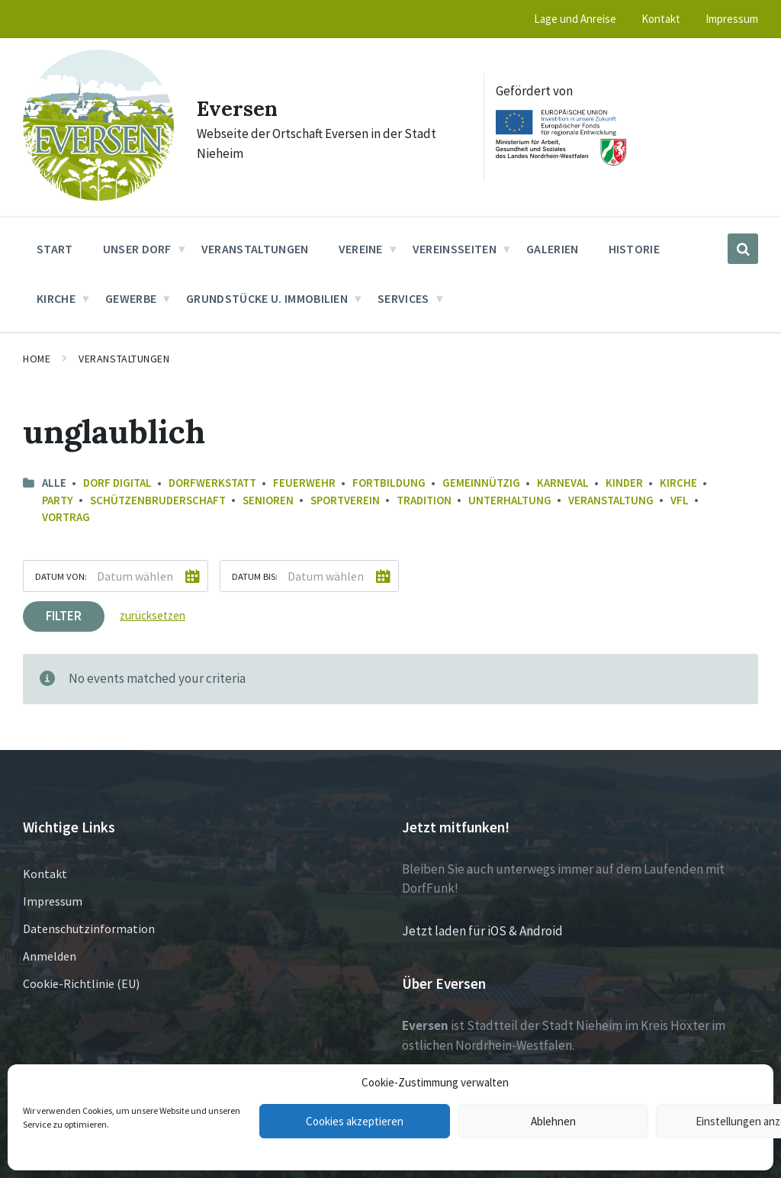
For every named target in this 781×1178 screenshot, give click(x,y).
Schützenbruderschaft (158, 500)
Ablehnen (553, 1121)
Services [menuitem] (403, 298)
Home (36, 358)
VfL (679, 500)
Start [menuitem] (55, 248)
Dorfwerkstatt (212, 482)
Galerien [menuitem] (552, 248)
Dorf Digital (117, 482)
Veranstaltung (611, 500)
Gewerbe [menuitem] (130, 298)
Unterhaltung (509, 500)
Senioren (268, 500)
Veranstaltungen (124, 358)
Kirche (678, 482)
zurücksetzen (152, 615)
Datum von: (61, 576)
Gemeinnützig (481, 482)
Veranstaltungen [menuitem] (255, 248)
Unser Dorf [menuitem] (137, 248)
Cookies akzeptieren (354, 1121)
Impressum (52, 901)
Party (57, 500)
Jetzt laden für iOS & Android (482, 930)
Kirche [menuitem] (56, 298)
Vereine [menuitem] (361, 248)
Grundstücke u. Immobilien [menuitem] (267, 298)
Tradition (424, 500)
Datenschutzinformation (89, 928)
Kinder (624, 482)
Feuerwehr (304, 482)
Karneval (563, 482)
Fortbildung (389, 482)
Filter (64, 615)
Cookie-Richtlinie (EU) (81, 983)
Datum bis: (255, 576)
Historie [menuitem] (634, 248)
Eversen (241, 107)
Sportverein (345, 500)
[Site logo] (98, 196)
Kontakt (45, 873)
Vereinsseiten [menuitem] (455, 248)
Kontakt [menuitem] (660, 18)
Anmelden (49, 956)
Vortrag (66, 517)
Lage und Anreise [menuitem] (575, 18)
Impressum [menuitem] (731, 18)
